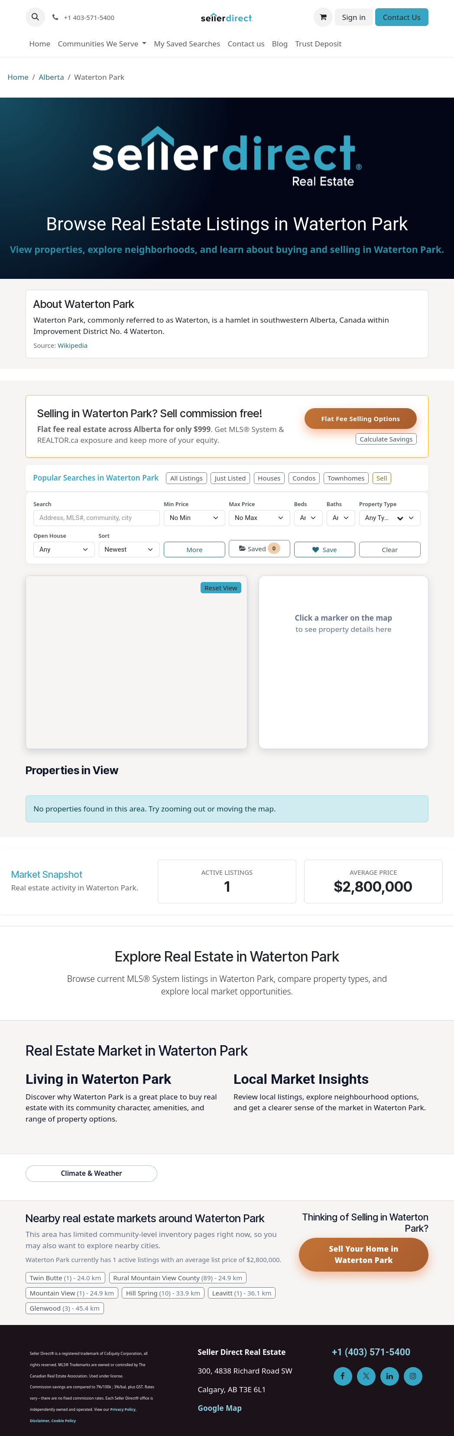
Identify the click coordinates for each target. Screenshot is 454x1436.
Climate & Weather (91, 1173)
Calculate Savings (386, 439)
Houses (269, 478)
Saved (259, 548)
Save (324, 549)
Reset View (220, 587)
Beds (300, 504)
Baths (334, 504)
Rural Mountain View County (177, 1277)
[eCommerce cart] (323, 17)
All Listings (186, 478)
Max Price (242, 504)
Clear (390, 549)
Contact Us (402, 17)
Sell (381, 478)
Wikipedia (73, 345)
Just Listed (230, 478)
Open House (49, 536)
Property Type (377, 504)
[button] (35, 17)
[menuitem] (40, 43)
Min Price (176, 504)
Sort (104, 536)
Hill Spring (163, 1293)
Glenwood (65, 1308)
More (194, 549)
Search (42, 504)
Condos (303, 478)
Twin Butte (65, 1277)
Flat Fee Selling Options (360, 418)
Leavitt (242, 1293)
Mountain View (72, 1293)
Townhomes (346, 478)
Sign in (354, 17)
